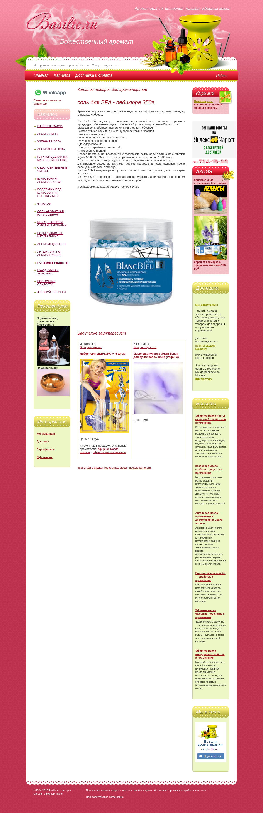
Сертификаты (46, 449)
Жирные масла (49, 141)
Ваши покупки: (203, 101)
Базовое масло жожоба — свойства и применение (210, 577)
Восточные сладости (46, 283)
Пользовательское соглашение (105, 797)
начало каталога (140, 467)
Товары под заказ (145, 347)
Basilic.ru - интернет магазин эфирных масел (53, 792)
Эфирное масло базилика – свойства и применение (210, 614)
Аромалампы (47, 133)
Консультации (46, 433)
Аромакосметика (51, 149)
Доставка (43, 441)
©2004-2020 (41, 790)
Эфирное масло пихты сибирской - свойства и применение (210, 419)
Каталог (62, 75)
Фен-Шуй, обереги (51, 292)
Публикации (45, 457)
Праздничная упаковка (48, 272)
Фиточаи (44, 203)
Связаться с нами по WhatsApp (50, 100)
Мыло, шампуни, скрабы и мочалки (52, 224)
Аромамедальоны (51, 244)
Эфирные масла (50, 126)
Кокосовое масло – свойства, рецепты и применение (208, 469)
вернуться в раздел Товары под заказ (102, 467)
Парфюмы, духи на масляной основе (52, 158)
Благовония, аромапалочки (49, 180)
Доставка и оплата (94, 75)
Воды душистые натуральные (50, 234)
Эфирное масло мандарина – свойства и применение (210, 654)
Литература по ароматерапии (49, 253)
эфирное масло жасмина (109, 452)
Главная (41, 75)
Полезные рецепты (52, 262)
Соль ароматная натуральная (50, 213)
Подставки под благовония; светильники (49, 193)
